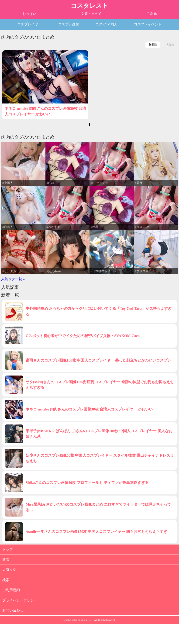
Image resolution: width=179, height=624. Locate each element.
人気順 (170, 44)
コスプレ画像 (68, 24)
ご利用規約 (11, 590)
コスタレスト (89, 5)
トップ (7, 549)
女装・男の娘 (91, 14)
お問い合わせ (12, 610)
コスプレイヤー (29, 24)
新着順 (153, 44)
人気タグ (9, 570)
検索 (5, 580)
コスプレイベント (148, 24)
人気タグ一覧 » (13, 279)
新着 (5, 560)
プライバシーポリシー (19, 600)
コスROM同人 (106, 24)
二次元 (151, 14)
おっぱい (29, 14)
